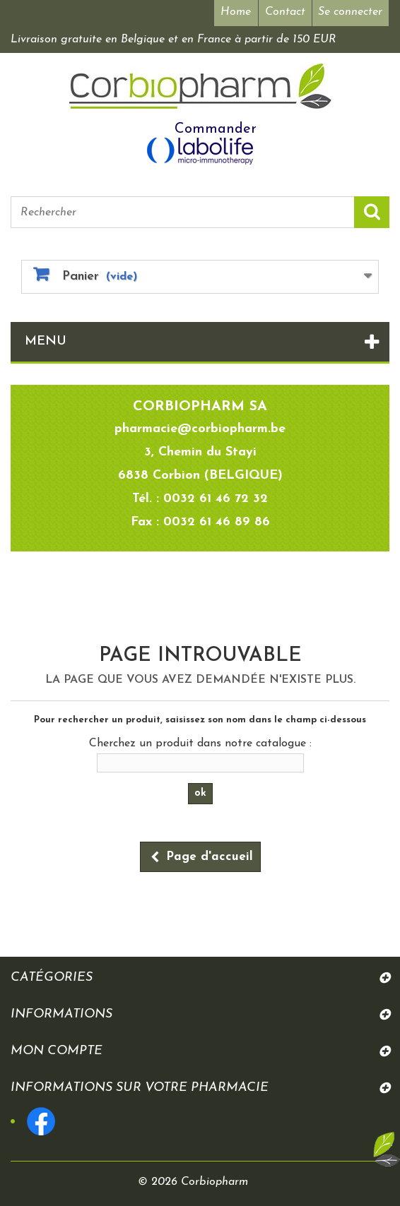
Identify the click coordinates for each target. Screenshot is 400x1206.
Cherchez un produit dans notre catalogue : (200, 743)
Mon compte (56, 1051)
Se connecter (350, 12)
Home (234, 12)
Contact (284, 12)
